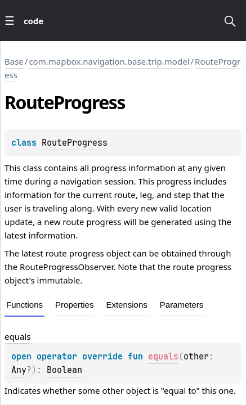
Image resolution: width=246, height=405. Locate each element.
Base (14, 61)
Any (18, 370)
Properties (74, 304)
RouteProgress (75, 142)
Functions (24, 304)
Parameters (182, 304)
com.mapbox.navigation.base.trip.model (109, 61)
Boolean (64, 370)
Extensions (126, 304)
